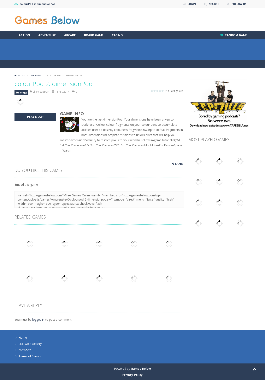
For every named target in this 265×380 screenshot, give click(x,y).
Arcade (70, 35)
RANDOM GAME (235, 35)
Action (24, 35)
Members (25, 350)
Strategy (36, 75)
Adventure (47, 35)
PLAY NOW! (35, 117)
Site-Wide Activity (30, 344)
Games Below (141, 368)
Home (21, 75)
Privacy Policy (132, 375)
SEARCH (214, 4)
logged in (38, 319)
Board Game (94, 35)
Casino (117, 35)
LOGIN (192, 4)
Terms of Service (30, 356)
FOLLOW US (238, 4)
